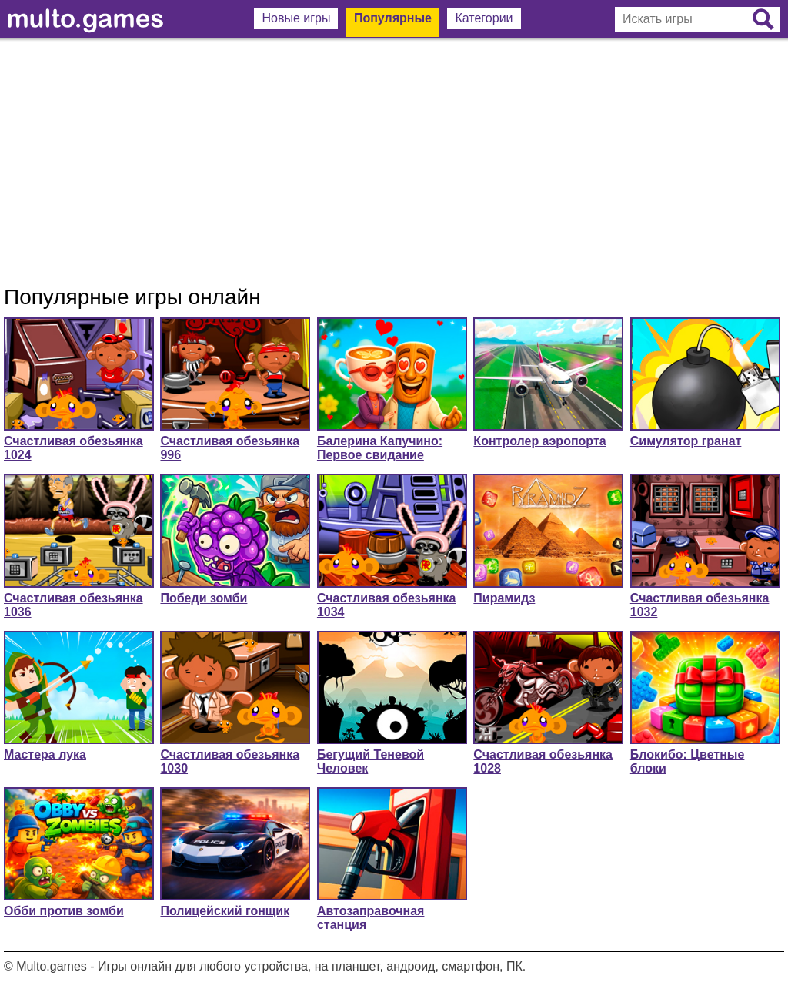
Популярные (393, 18)
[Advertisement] (394, 162)
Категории (484, 18)
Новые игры (296, 18)
